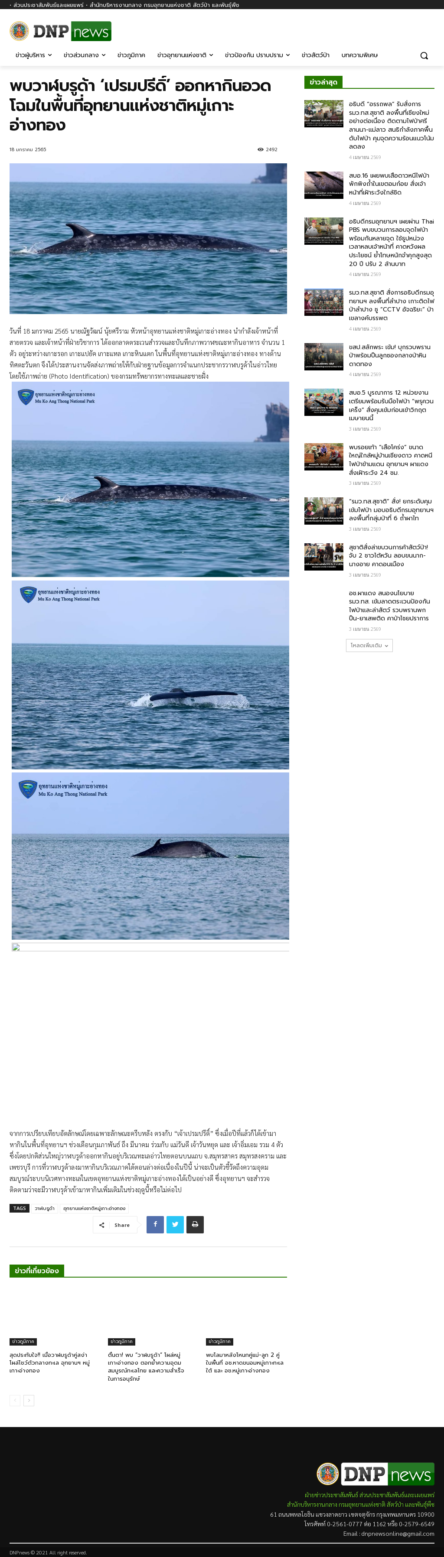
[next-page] (28, 1400)
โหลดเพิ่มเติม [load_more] (369, 645)
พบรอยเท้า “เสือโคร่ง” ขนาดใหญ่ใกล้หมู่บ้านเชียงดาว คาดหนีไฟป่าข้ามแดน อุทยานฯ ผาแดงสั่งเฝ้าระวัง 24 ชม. (390, 460)
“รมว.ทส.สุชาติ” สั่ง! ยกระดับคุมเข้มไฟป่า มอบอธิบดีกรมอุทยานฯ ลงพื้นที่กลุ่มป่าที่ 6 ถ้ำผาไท (391, 510)
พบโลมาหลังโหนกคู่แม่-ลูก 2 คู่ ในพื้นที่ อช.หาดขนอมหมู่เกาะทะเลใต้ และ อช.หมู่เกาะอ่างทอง (245, 1363)
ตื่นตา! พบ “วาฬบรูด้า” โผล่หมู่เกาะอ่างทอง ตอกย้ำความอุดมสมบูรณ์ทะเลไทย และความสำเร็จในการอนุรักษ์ (146, 1367)
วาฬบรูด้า (45, 1208)
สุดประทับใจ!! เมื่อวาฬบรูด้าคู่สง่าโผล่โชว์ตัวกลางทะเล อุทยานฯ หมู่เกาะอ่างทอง (50, 1363)
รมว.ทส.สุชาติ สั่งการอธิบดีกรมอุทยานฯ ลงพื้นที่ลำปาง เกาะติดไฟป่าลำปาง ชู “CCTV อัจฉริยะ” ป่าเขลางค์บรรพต (391, 305)
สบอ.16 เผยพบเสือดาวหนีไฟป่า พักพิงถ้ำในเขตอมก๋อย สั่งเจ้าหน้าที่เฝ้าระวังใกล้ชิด (389, 184)
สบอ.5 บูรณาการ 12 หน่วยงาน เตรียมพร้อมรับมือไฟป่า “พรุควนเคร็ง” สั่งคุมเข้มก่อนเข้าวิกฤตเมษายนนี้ (391, 405)
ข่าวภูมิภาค (23, 1341)
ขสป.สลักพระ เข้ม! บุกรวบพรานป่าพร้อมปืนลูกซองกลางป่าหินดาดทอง (390, 356)
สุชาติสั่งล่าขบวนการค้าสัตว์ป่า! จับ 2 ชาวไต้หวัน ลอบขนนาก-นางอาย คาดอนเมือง (388, 556)
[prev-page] (15, 1400)
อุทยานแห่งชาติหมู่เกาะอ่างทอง (94, 1208)
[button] (424, 55)
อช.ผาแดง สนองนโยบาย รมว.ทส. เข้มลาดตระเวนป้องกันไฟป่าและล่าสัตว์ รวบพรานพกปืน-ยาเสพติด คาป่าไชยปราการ (389, 606)
